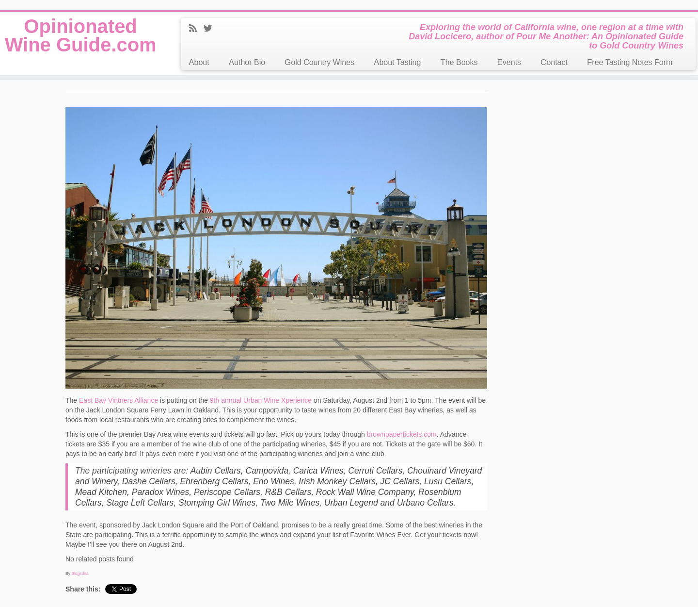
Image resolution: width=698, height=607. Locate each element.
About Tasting (397, 62)
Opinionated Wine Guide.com (81, 35)
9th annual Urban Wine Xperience (261, 400)
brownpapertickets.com (402, 434)
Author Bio (247, 62)
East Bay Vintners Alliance (118, 400)
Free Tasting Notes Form (629, 62)
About (199, 62)
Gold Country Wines (319, 62)
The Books (458, 62)
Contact (554, 62)
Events (509, 62)
